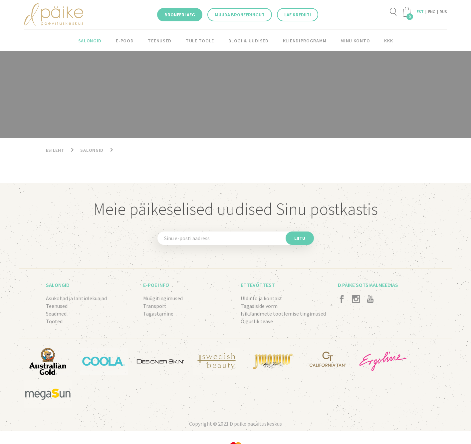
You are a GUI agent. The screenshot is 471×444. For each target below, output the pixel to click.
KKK (388, 41)
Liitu (299, 238)
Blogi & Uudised (249, 41)
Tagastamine (158, 313)
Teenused (160, 41)
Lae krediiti (297, 15)
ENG (431, 11)
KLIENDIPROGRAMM (304, 41)
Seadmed (56, 313)
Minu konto (354, 41)
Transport (154, 306)
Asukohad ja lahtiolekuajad (76, 298)
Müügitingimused (163, 298)
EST (420, 11)
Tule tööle (200, 41)
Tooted (54, 321)
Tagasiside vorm (259, 306)
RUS (443, 11)
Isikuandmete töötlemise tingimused (283, 313)
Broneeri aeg (179, 15)
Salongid (90, 41)
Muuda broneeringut (240, 15)
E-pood (125, 41)
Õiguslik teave (257, 321)
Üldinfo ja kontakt (261, 298)
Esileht (55, 150)
